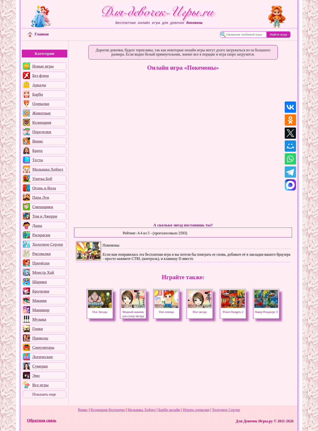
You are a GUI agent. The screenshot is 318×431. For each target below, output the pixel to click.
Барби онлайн (169, 410)
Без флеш (40, 75)
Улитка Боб (42, 178)
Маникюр (40, 309)
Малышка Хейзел (47, 169)
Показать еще (44, 394)
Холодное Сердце (47, 244)
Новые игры (43, 66)
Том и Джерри (44, 216)
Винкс (37, 141)
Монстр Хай (43, 272)
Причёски (40, 263)
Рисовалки (41, 253)
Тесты (37, 159)
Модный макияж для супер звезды (133, 312)
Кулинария (41, 122)
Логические (42, 356)
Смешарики (42, 206)
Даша (37, 225)
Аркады (39, 84)
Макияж (39, 300)
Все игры (40, 384)
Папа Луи (40, 197)
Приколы (40, 338)
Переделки (41, 131)
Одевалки (40, 103)
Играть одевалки (196, 410)
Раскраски (41, 234)
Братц (37, 150)
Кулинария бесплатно (107, 410)
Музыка (39, 319)
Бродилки (40, 291)
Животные (41, 113)
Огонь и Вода (44, 188)
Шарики (39, 281)
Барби (37, 94)
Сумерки (40, 366)
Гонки (37, 328)
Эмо (36, 375)
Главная (38, 34)
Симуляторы (43, 347)
